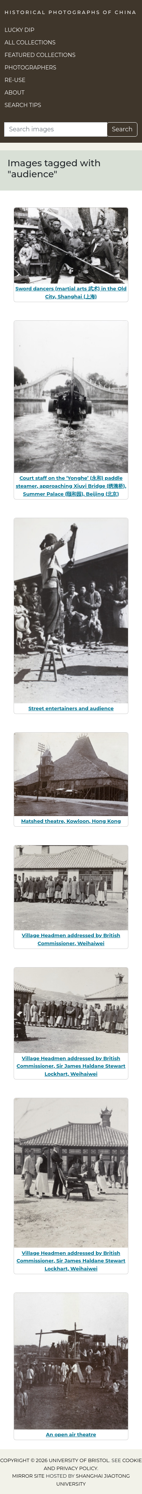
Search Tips (23, 105)
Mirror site (28, 1476)
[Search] (55, 129)
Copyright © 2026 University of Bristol (54, 1460)
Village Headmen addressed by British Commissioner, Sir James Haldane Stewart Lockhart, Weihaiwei (71, 1066)
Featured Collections (40, 55)
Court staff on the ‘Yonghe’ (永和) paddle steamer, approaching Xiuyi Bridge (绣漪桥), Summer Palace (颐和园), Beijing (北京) (71, 486)
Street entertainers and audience (71, 708)
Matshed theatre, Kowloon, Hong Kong (71, 821)
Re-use (15, 80)
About (15, 92)
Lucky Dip (19, 30)
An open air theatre (71, 1434)
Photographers (30, 67)
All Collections (30, 42)
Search (122, 129)
